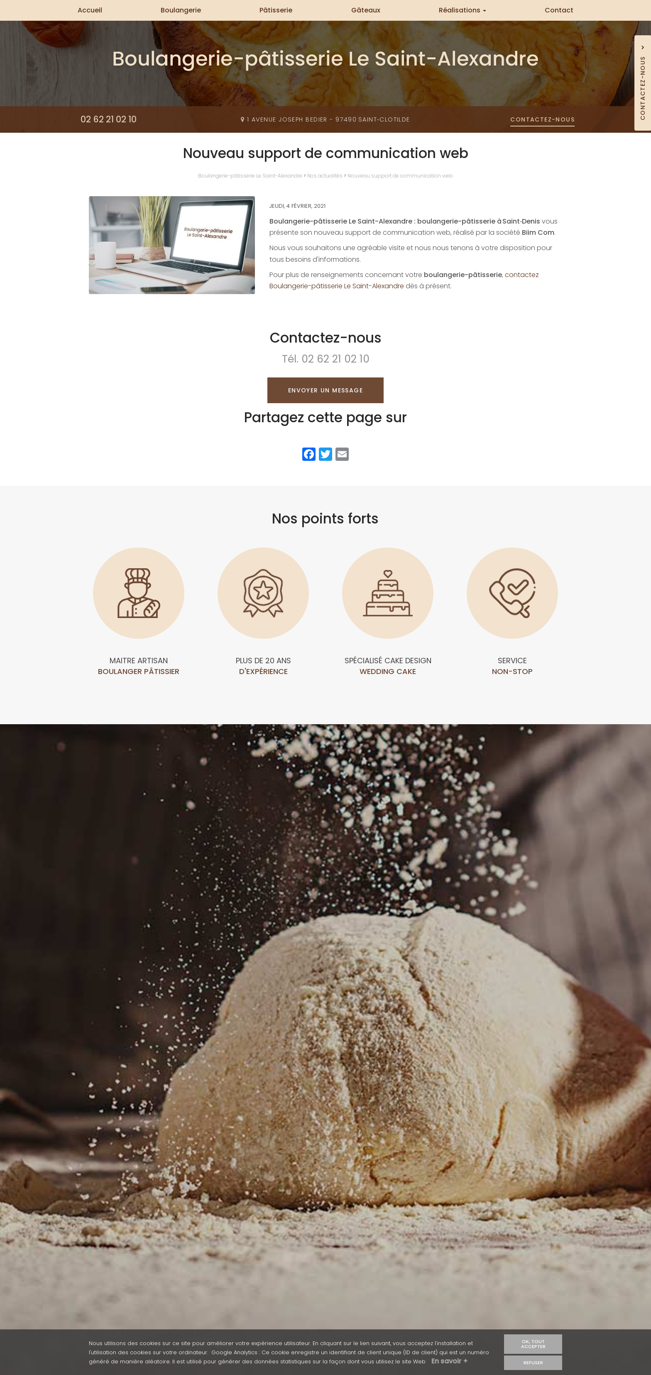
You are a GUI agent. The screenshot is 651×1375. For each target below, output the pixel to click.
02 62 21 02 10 (335, 359)
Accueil (90, 10)
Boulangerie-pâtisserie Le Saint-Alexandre (250, 175)
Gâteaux (365, 10)
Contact (559, 10)
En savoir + (449, 1361)
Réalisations (462, 10)
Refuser (533, 1362)
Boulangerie (181, 10)
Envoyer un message (325, 390)
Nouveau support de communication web (400, 175)
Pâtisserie (275, 10)
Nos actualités (325, 175)
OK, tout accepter (533, 1343)
